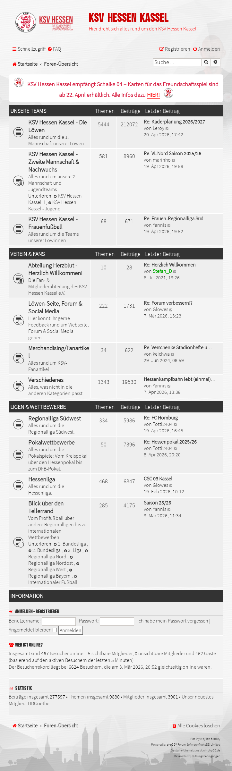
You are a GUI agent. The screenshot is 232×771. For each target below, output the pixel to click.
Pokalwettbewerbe (51, 442)
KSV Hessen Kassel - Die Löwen (57, 126)
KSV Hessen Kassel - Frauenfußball (53, 223)
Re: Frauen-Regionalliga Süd (173, 218)
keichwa (161, 354)
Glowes (160, 309)
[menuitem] (54, 49)
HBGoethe (38, 703)
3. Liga (73, 550)
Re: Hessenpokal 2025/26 (170, 441)
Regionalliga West (54, 567)
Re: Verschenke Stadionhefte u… (178, 347)
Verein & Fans (27, 254)
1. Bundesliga (70, 543)
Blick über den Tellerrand (46, 507)
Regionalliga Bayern (50, 573)
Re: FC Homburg (161, 417)
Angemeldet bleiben (33, 629)
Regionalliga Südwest (54, 418)
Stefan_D (162, 271)
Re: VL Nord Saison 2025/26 (172, 153)
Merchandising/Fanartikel (58, 352)
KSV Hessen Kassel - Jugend (52, 205)
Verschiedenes (46, 380)
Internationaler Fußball (53, 580)
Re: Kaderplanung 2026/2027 (174, 121)
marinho (162, 160)
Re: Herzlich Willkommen (170, 264)
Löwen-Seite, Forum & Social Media (55, 307)
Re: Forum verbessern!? (168, 303)
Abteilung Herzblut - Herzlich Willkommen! (55, 269)
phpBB (171, 744)
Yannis (159, 225)
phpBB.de (214, 750)
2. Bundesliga (45, 550)
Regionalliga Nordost (51, 560)
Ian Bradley (213, 739)
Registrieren (47, 612)
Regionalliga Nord (58, 554)
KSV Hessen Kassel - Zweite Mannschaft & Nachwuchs (53, 161)
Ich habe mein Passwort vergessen (172, 620)
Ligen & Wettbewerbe (38, 407)
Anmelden (23, 612)
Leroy (158, 128)
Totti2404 (163, 424)
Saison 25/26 (157, 502)
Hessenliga (41, 479)
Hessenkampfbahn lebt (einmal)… (179, 379)
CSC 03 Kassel (158, 478)
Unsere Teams (28, 110)
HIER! (153, 95)
